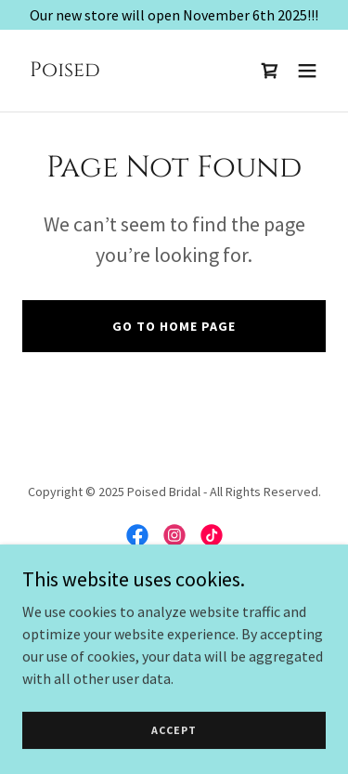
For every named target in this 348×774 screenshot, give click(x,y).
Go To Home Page (174, 326)
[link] (65, 70)
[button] (307, 70)
